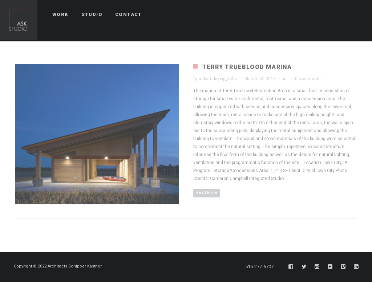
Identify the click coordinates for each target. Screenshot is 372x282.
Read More (206, 192)
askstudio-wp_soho (218, 78)
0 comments (308, 78)
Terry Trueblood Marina (247, 67)
